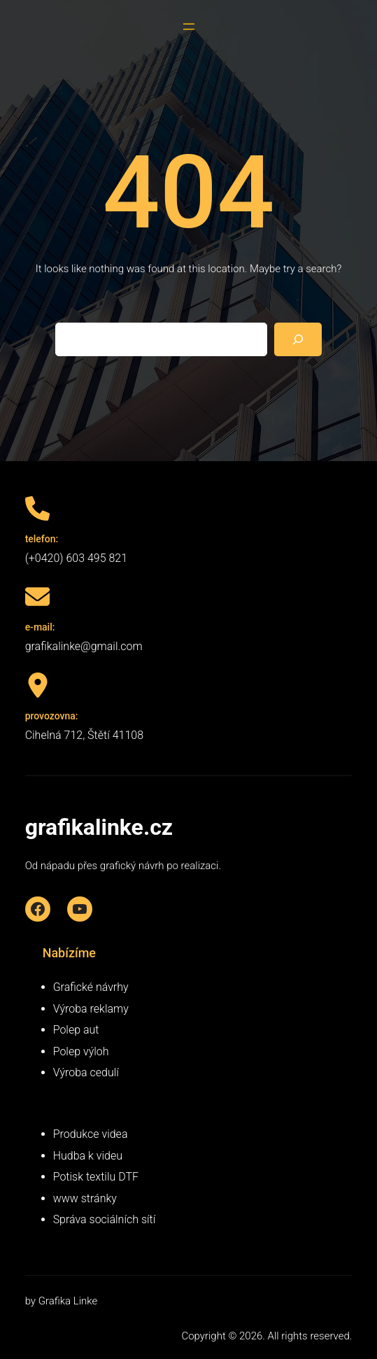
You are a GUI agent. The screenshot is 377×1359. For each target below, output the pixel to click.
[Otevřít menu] (188, 26)
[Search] (298, 339)
